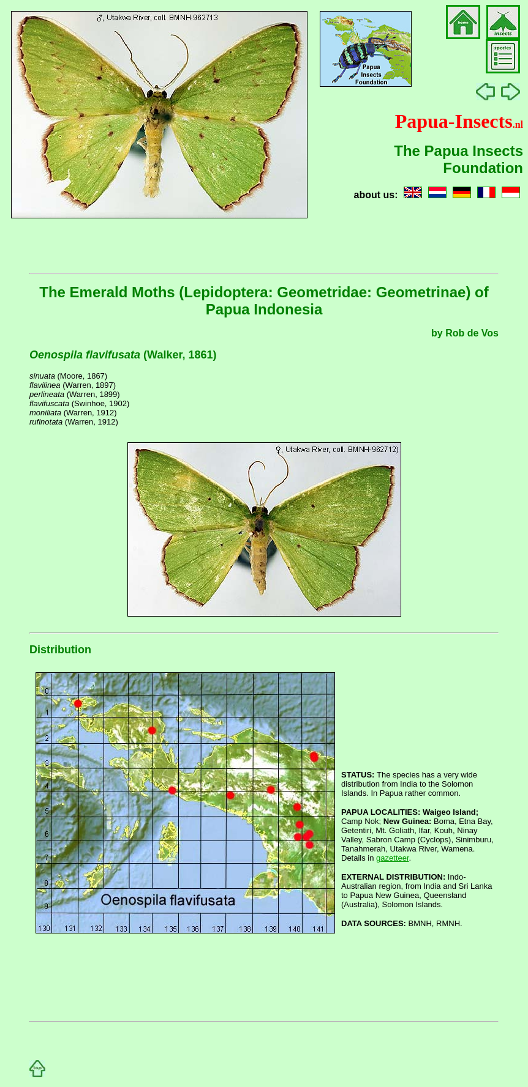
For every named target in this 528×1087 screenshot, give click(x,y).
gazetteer (392, 858)
